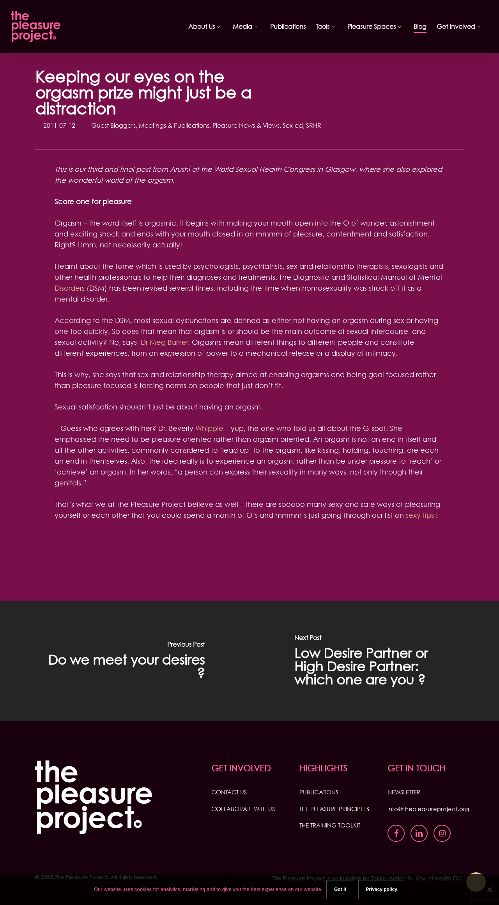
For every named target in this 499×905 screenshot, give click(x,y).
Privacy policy (381, 889)
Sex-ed (293, 125)
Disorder (68, 288)
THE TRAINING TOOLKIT (329, 825)
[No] (489, 889)
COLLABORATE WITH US (243, 808)
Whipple (209, 428)
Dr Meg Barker (164, 342)
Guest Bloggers (113, 125)
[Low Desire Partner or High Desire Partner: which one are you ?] (374, 661)
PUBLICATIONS (318, 792)
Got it (340, 889)
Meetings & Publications (174, 125)
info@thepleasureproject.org (428, 808)
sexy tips (420, 515)
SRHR (313, 125)
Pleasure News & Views (246, 125)
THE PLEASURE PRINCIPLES (334, 808)
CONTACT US (229, 792)
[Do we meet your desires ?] (125, 661)
